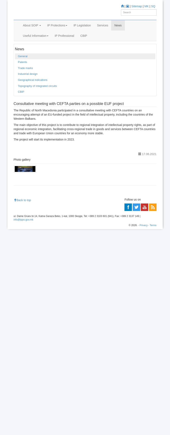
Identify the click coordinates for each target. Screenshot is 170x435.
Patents (22, 81)
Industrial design (28, 93)
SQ (153, 6)
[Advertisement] (85, 347)
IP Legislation (82, 37)
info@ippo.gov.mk (23, 425)
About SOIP (32, 37)
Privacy (144, 431)
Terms (153, 431)
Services (102, 37)
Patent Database (135, 231)
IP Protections (57, 37)
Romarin (27, 259)
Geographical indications (32, 99)
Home (20, 58)
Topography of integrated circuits (37, 104)
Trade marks (25, 87)
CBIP (83, 47)
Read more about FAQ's (30, 303)
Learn (19, 227)
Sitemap (136, 6)
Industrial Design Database (38, 242)
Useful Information (36, 47)
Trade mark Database (35, 237)
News (118, 37)
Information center (26, 281)
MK (146, 6)
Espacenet (28, 253)
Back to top (22, 406)
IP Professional (64, 47)
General (40, 58)
